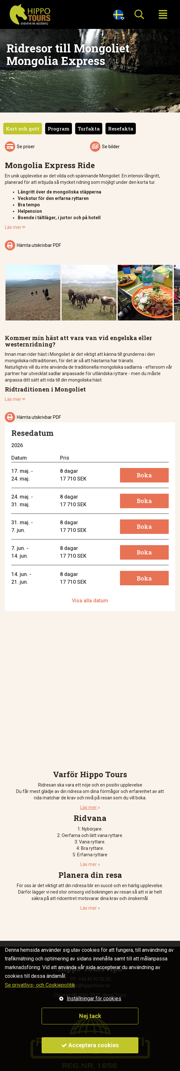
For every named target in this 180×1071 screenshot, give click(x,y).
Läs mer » (90, 864)
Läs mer (15, 227)
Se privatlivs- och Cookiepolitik (40, 985)
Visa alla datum (90, 601)
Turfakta (89, 128)
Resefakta (120, 128)
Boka (144, 475)
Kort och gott (22, 128)
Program (58, 128)
